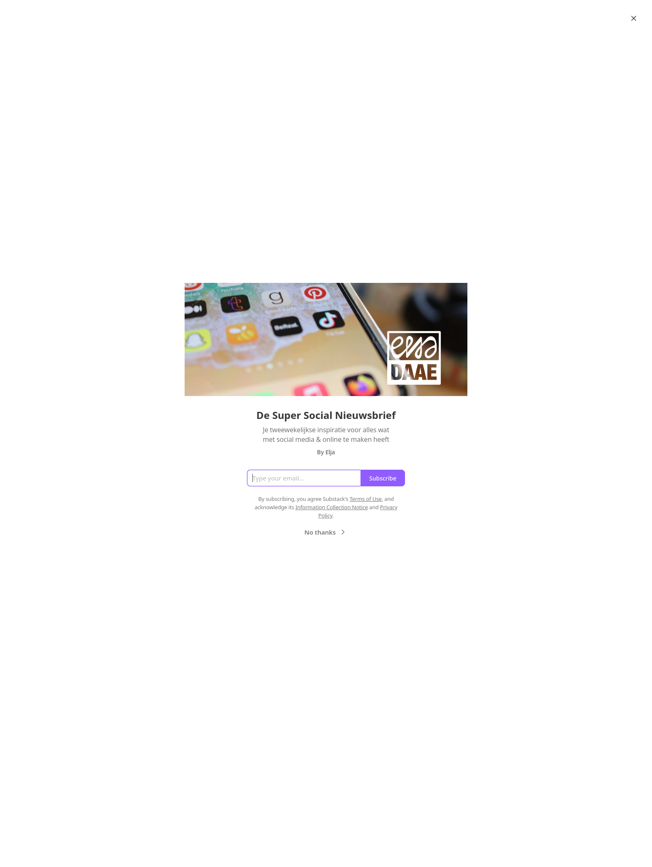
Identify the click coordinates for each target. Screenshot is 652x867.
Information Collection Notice (331, 507)
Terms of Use (366, 499)
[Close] (633, 18)
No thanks (325, 532)
